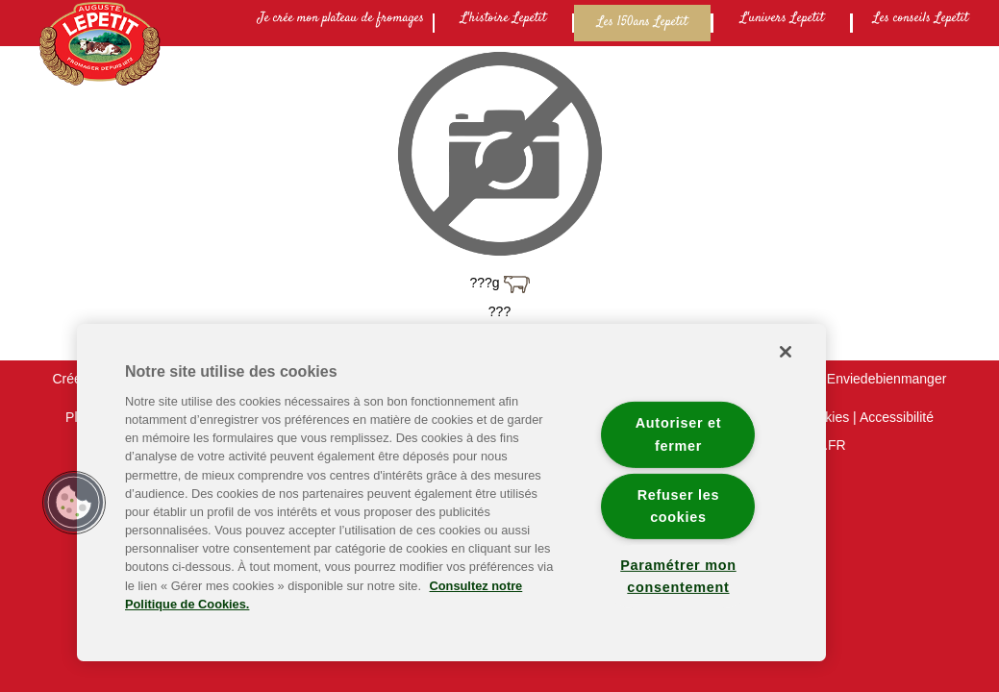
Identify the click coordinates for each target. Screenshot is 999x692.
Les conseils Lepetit (920, 18)
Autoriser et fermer (678, 434)
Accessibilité (897, 417)
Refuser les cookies (678, 505)
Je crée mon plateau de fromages (341, 18)
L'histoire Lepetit (503, 18)
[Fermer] (785, 352)
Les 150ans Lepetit (642, 22)
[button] (74, 502)
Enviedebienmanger (887, 378)
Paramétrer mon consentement (678, 576)
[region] (451, 492)
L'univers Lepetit (782, 18)
